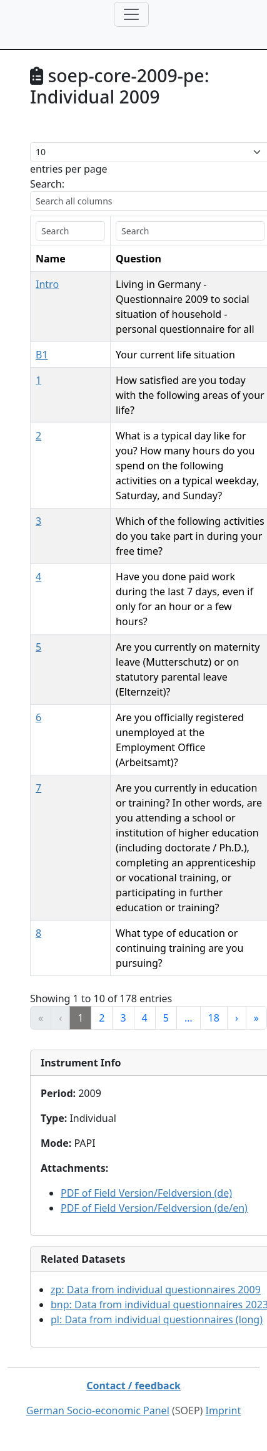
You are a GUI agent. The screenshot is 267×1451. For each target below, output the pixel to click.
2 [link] (101, 868)
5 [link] (166, 868)
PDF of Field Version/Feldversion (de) (146, 1043)
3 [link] (123, 868)
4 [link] (145, 868)
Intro (47, 284)
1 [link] (80, 868)
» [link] (256, 868)
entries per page (69, 169)
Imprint (223, 1261)
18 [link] (213, 868)
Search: (47, 184)
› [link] (236, 868)
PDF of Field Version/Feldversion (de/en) (154, 1058)
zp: (156, 1140)
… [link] (188, 868)
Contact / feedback (133, 1236)
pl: (157, 1170)
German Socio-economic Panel (97, 1261)
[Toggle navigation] (131, 14)
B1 (42, 340)
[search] (53, 231)
